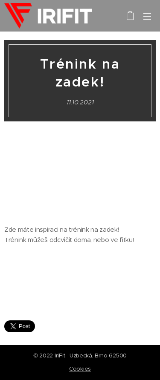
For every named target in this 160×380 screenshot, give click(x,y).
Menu (147, 16)
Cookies (80, 368)
